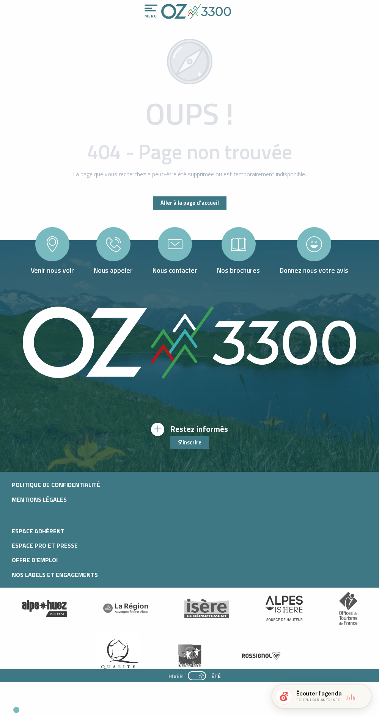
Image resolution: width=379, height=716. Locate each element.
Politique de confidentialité (56, 484)
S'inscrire (189, 442)
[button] (70, 707)
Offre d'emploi (35, 559)
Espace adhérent (38, 531)
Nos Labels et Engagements (55, 574)
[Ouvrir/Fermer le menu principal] (151, 11)
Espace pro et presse (45, 545)
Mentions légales (39, 499)
